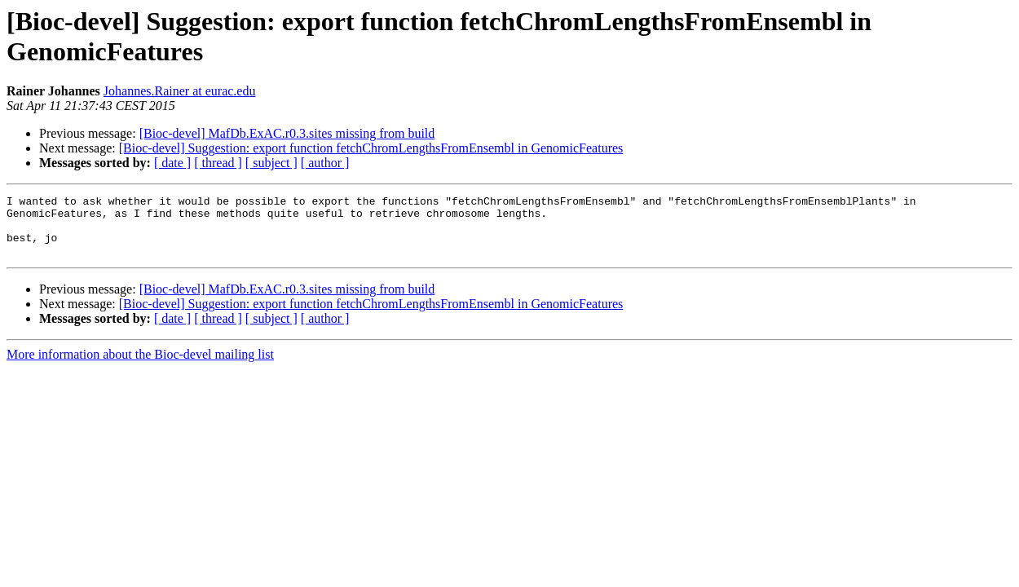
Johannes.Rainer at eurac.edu (180, 91)
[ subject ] (271, 163)
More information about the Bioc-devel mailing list (140, 366)
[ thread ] (218, 163)
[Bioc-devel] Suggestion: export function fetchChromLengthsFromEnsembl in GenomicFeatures (371, 148)
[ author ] (325, 163)
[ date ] (172, 163)
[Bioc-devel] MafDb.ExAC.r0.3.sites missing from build (287, 133)
